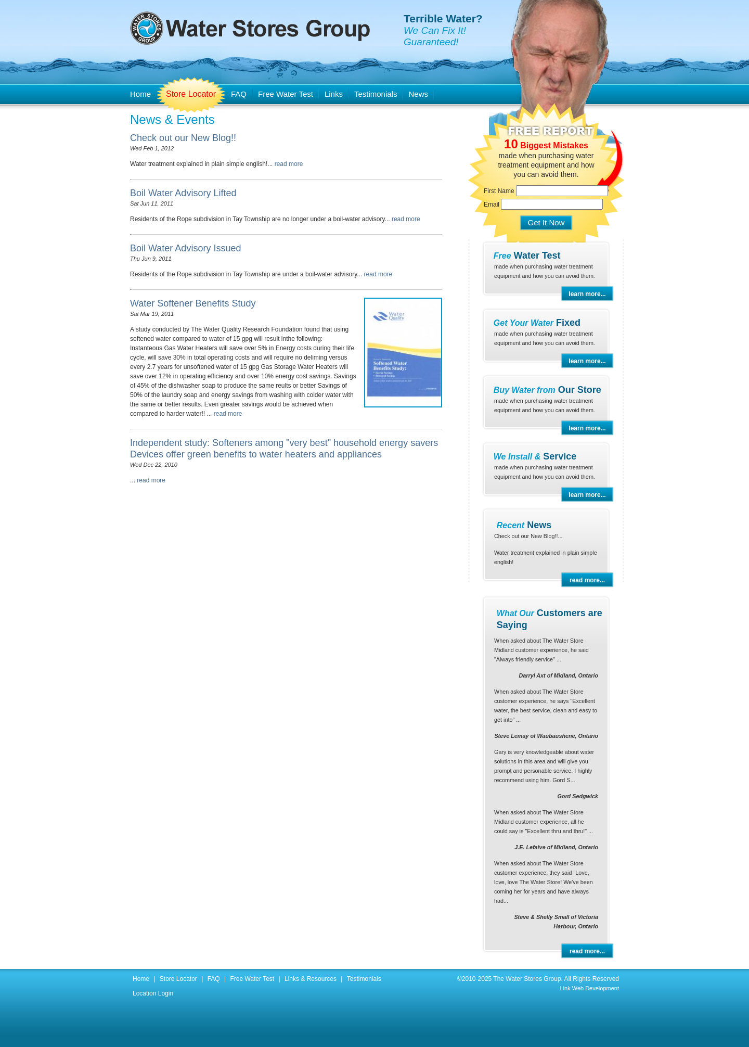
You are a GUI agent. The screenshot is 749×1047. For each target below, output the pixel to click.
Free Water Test (285, 94)
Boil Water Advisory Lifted (183, 193)
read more (289, 164)
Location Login (153, 993)
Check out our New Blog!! (183, 138)
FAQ (239, 94)
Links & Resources (311, 978)
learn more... (587, 294)
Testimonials (375, 94)
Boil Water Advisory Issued (185, 248)
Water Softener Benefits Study (192, 303)
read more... (587, 580)
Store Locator (191, 94)
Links (334, 94)
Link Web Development (589, 988)
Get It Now (546, 222)
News (418, 94)
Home (140, 94)
